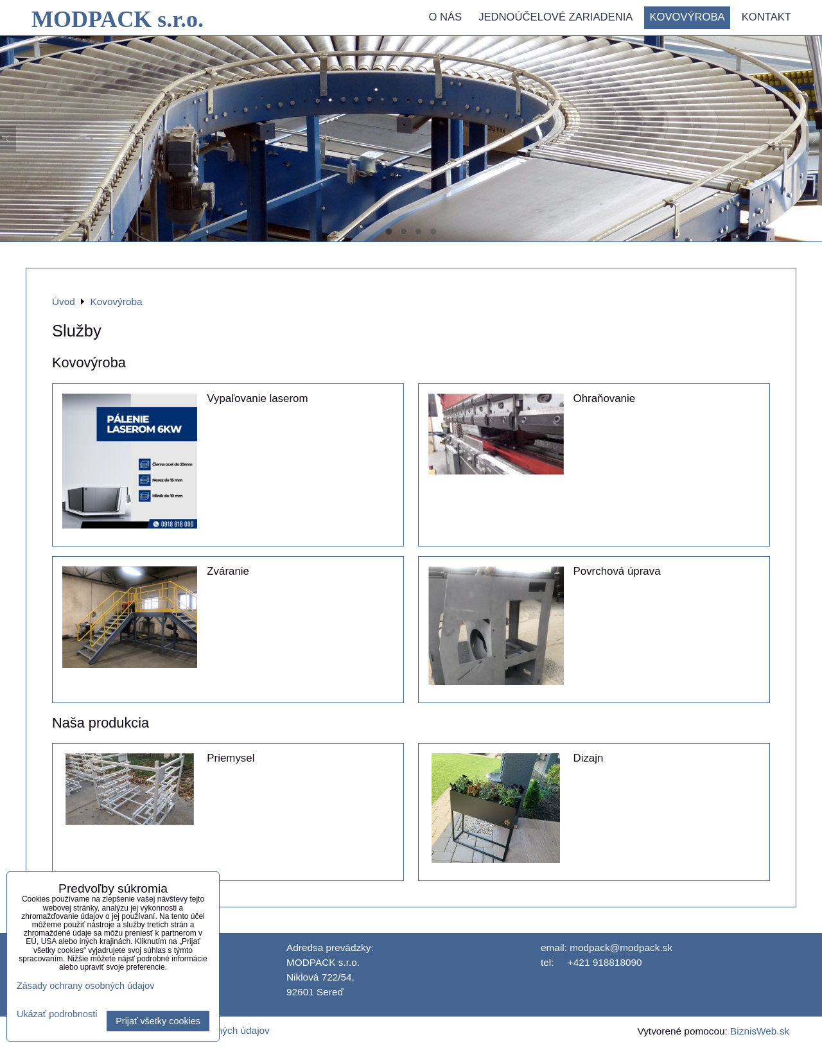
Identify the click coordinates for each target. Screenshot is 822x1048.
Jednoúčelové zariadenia (555, 17)
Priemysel (230, 758)
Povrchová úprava (617, 571)
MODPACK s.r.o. (117, 19)
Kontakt (766, 17)
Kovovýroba (686, 17)
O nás (445, 17)
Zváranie (228, 571)
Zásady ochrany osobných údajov (85, 986)
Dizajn (588, 758)
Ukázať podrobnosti (57, 1014)
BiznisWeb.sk (759, 1031)
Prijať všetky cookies (158, 1021)
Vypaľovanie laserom (257, 398)
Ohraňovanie (604, 398)
